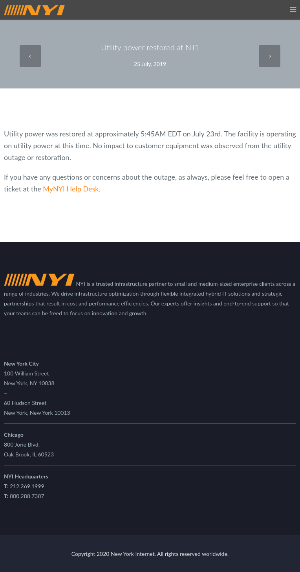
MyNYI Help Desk (71, 188)
